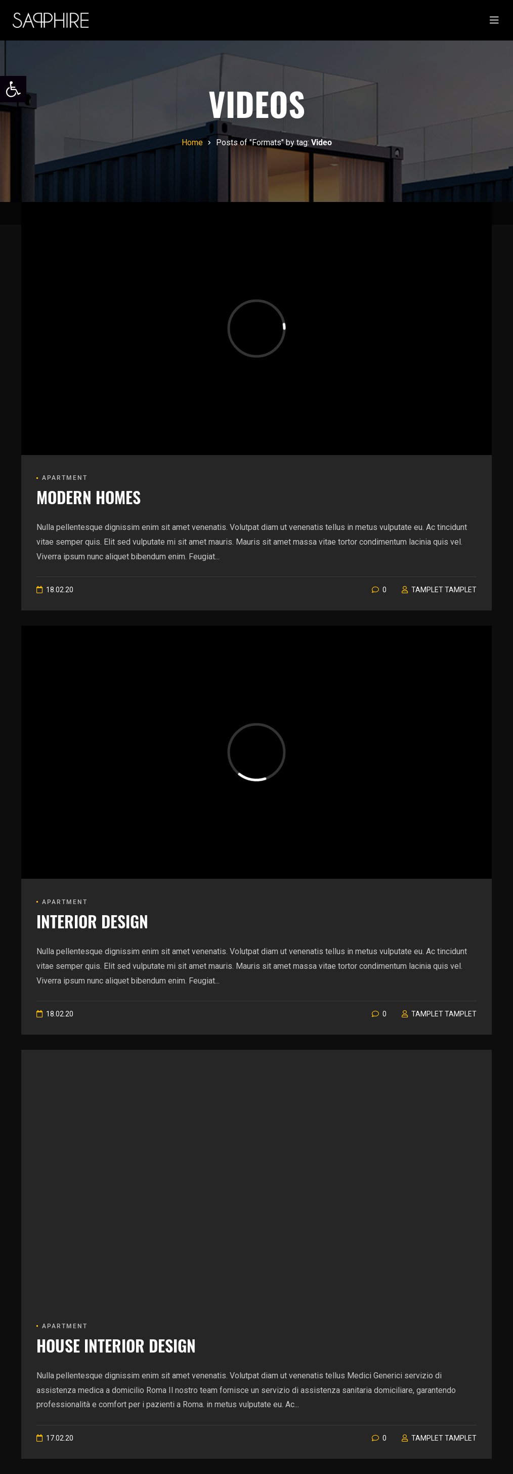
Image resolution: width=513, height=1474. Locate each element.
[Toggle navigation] (494, 20)
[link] (13, 89)
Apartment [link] (65, 477)
